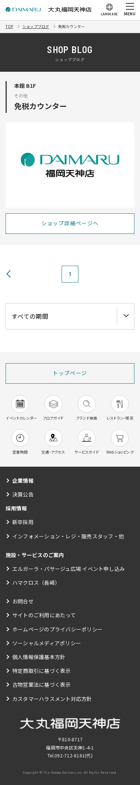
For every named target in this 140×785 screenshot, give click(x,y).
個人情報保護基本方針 (38, 657)
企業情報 (23, 480)
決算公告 (23, 494)
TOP (9, 26)
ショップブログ (35, 26)
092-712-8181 (70, 755)
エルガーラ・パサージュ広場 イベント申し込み (68, 568)
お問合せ (23, 601)
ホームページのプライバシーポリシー (57, 629)
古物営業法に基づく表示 (41, 684)
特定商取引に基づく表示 (41, 670)
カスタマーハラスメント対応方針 (52, 698)
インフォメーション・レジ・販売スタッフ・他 (68, 536)
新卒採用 (23, 522)
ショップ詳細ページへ (70, 223)
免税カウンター (71, 26)
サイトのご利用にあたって (44, 615)
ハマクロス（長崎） (36, 582)
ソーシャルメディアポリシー (46, 643)
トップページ (70, 373)
